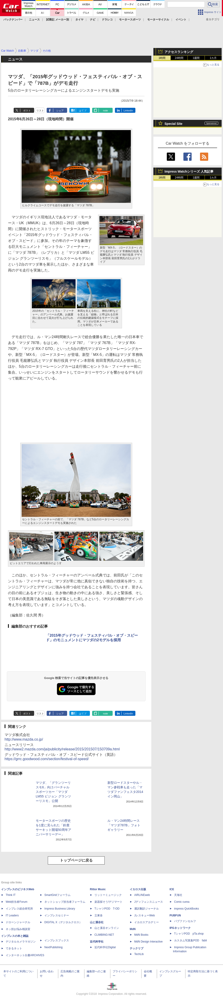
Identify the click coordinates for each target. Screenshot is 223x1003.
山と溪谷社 (97, 922)
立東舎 (98, 915)
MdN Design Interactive (148, 941)
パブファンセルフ (185, 921)
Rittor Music (98, 889)
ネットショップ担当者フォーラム (64, 901)
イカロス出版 (138, 889)
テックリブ (136, 948)
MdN (133, 929)
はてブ (82, 110)
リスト (40, 110)
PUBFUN (175, 915)
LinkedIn (128, 110)
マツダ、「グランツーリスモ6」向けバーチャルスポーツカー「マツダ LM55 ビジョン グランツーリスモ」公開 (53, 792)
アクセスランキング (179, 52)
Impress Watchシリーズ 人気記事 (189, 171)
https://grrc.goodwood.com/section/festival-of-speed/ (47, 759)
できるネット (14, 948)
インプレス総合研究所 (19, 908)
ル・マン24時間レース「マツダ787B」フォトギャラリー (123, 825)
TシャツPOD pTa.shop (189, 933)
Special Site (173, 124)
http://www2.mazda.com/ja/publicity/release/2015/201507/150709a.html (62, 749)
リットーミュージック (108, 895)
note (105, 110)
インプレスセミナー (56, 915)
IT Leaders (12, 915)
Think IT (10, 895)
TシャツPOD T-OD (106, 908)
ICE (172, 889)
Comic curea (181, 901)
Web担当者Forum (16, 901)
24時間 (179, 58)
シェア (60, 110)
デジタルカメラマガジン (21, 941)
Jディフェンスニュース (148, 901)
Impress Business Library (59, 908)
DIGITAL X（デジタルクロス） (63, 922)
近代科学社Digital (105, 947)
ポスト (27, 110)
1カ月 (213, 58)
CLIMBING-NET (104, 934)
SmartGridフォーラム (57, 895)
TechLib (139, 954)
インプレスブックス (56, 940)
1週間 (196, 58)
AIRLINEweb (142, 895)
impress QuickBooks (186, 908)
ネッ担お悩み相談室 (18, 929)
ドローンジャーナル (18, 922)
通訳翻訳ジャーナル (146, 908)
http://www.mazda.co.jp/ (24, 739)
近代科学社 (97, 941)
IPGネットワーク (180, 928)
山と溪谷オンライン (106, 928)
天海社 (178, 895)
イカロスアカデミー (146, 922)
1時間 (162, 58)
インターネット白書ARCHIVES (25, 955)
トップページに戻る (76, 860)
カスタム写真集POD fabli (190, 940)
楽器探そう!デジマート (108, 901)
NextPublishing (53, 947)
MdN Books (141, 934)
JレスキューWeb (144, 915)
